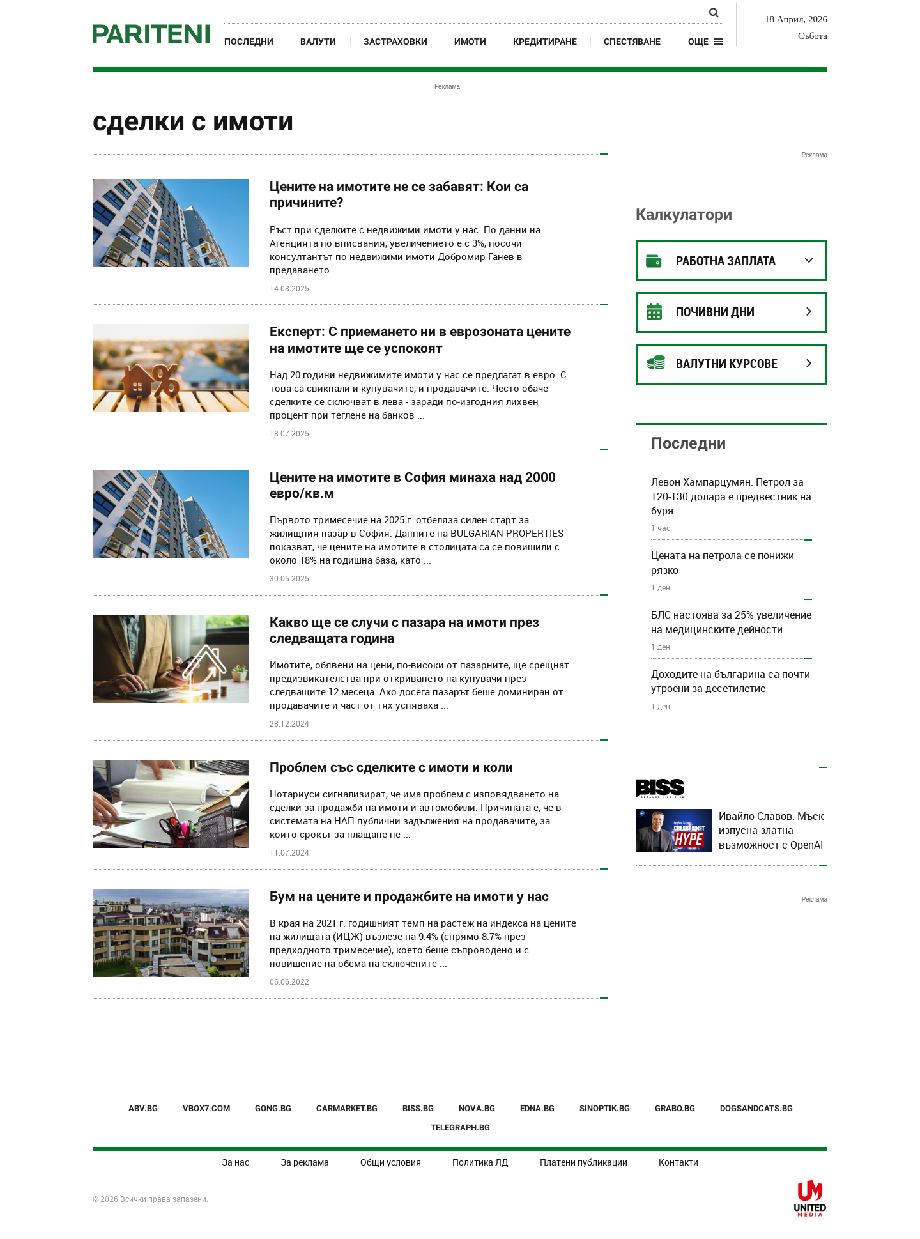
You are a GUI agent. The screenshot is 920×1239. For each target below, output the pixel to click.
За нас (235, 1162)
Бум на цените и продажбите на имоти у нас (409, 896)
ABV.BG (143, 1108)
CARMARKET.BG (347, 1108)
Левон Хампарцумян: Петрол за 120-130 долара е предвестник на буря (731, 496)
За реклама (304, 1162)
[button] (705, 41)
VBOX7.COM (206, 1108)
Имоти (470, 41)
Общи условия (390, 1162)
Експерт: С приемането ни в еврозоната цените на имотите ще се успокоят (420, 339)
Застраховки (395, 41)
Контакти (678, 1162)
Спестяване (632, 41)
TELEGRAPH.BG (460, 1127)
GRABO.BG (675, 1108)
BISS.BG (418, 1108)
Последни (248, 41)
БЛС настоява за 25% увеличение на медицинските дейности (731, 622)
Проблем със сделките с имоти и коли (391, 767)
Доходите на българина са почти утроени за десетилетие (730, 681)
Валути (318, 41)
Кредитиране (545, 41)
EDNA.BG (537, 1108)
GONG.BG (273, 1108)
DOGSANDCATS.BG (756, 1108)
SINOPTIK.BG (604, 1108)
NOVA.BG (477, 1108)
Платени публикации (583, 1162)
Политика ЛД (480, 1162)
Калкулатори (684, 214)
